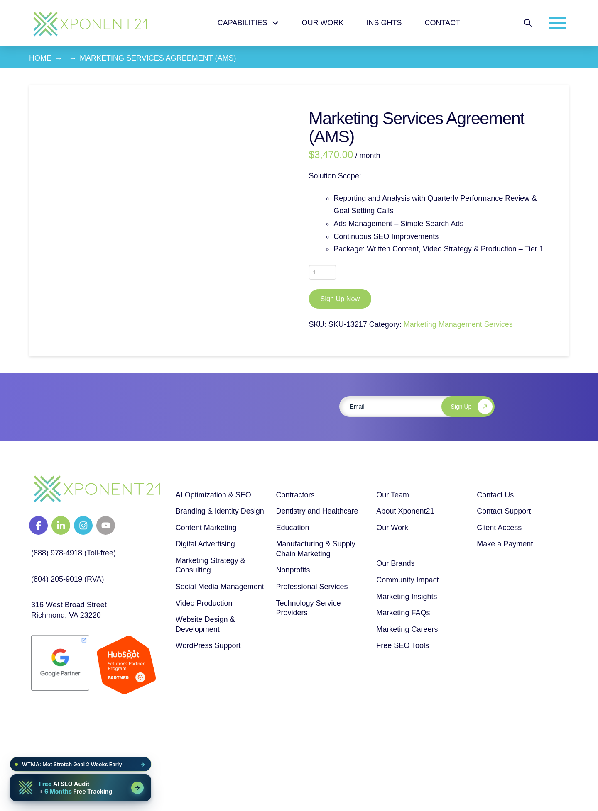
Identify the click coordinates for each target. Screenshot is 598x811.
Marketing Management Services (458, 324)
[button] (528, 23)
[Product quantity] (322, 272)
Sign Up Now (340, 298)
